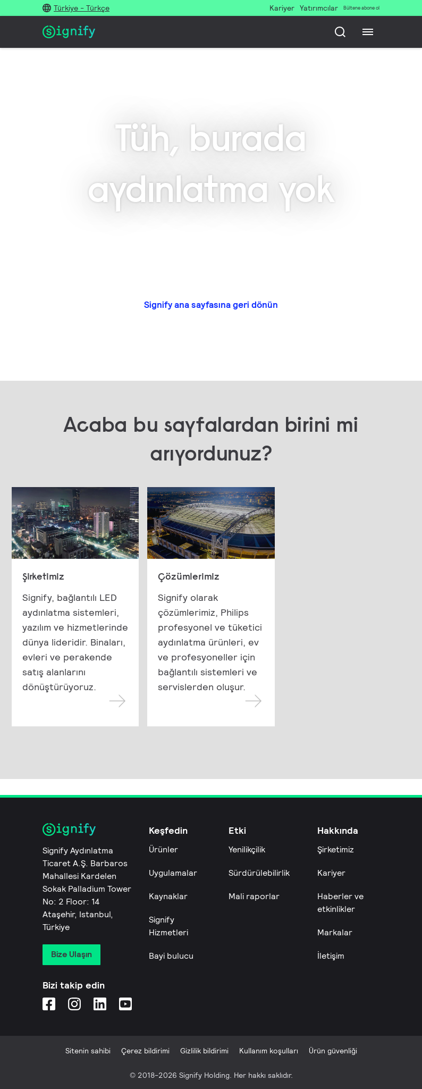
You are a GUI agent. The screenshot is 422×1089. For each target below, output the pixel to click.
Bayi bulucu (171, 955)
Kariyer (331, 872)
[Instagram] (74, 1003)
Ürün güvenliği (333, 1051)
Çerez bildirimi (145, 1051)
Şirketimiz (335, 849)
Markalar (334, 932)
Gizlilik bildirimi (204, 1051)
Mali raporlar (254, 896)
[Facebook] (49, 1003)
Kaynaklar (168, 896)
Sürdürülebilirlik (259, 872)
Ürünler (163, 849)
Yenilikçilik (247, 849)
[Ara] (340, 32)
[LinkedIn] (100, 1003)
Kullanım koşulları (268, 1051)
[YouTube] (125, 1003)
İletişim (330, 955)
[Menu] (367, 32)
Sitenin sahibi (88, 1051)
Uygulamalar (173, 872)
